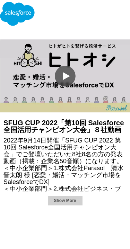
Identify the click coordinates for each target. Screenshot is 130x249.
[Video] (65, 75)
